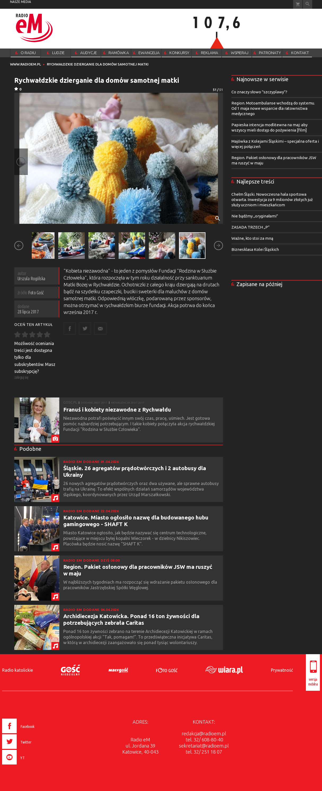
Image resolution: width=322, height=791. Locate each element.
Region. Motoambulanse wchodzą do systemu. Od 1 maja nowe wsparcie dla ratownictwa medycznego (273, 108)
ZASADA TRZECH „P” (250, 227)
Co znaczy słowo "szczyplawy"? (259, 92)
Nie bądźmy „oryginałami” (254, 216)
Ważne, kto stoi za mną (252, 238)
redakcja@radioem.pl (204, 733)
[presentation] (29, 765)
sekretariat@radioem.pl (204, 745)
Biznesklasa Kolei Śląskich (255, 249)
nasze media (20, 1)
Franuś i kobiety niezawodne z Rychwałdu (117, 409)
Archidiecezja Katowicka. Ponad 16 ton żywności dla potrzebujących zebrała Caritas (131, 619)
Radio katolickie (17, 670)
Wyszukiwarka (307, 4)
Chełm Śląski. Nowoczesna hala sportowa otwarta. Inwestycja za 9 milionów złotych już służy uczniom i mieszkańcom (272, 199)
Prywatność (282, 670)
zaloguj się (21, 377)
